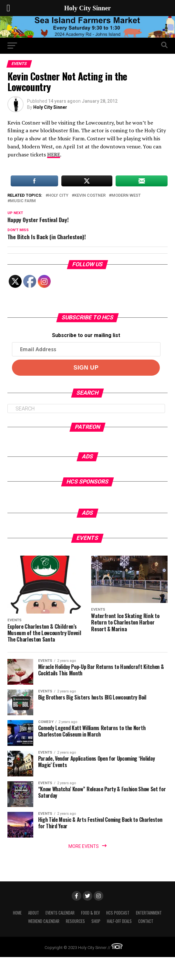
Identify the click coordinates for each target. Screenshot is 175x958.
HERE (53, 154)
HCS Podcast (117, 914)
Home (17, 914)
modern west (126, 195)
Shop (95, 922)
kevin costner (90, 195)
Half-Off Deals (119, 922)
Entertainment (149, 914)
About (33, 914)
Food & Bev (90, 914)
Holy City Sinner (50, 107)
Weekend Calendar (43, 922)
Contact (145, 922)
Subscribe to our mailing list (86, 335)
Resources (75, 922)
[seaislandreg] (87, 36)
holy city (58, 195)
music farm (23, 201)
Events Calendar (60, 914)
